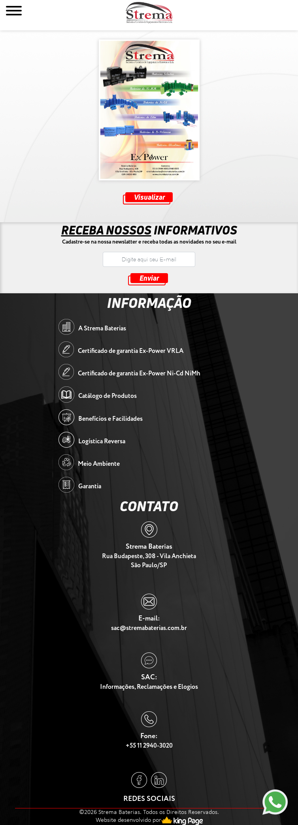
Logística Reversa (101, 441)
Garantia (89, 486)
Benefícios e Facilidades (110, 419)
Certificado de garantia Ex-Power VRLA (130, 351)
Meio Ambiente (99, 464)
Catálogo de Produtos (107, 396)
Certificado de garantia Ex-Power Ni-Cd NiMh (139, 373)
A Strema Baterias (102, 328)
